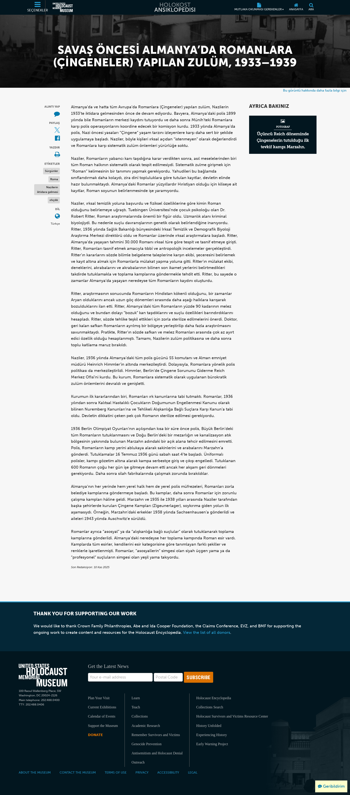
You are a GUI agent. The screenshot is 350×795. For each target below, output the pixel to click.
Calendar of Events (101, 716)
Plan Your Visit (99, 698)
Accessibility (168, 772)
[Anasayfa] (296, 7)
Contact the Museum (78, 772)
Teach (135, 707)
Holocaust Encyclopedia (213, 698)
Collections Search (209, 707)
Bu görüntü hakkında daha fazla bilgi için (314, 90)
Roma (54, 179)
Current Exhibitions (102, 707)
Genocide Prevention (146, 744)
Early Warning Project (212, 744)
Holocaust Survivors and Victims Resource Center (232, 716)
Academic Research (145, 726)
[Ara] (311, 7)
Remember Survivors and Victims (155, 735)
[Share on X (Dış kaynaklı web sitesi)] (57, 130)
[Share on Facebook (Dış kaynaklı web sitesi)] (57, 138)
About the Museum (35, 772)
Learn (135, 698)
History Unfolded (208, 726)
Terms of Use (116, 772)
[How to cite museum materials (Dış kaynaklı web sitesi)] (57, 114)
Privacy (141, 772)
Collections (139, 716)
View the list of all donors (206, 632)
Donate (95, 735)
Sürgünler (51, 171)
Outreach (138, 762)
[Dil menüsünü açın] (57, 216)
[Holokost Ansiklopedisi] (175, 7)
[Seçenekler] (38, 7)
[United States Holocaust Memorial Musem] (43, 675)
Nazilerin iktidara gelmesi (47, 190)
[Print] (57, 155)
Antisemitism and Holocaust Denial (157, 753)
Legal (192, 772)
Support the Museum (103, 726)
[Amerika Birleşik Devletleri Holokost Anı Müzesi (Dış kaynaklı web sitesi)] (63, 7)
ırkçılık (54, 200)
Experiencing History (211, 735)
